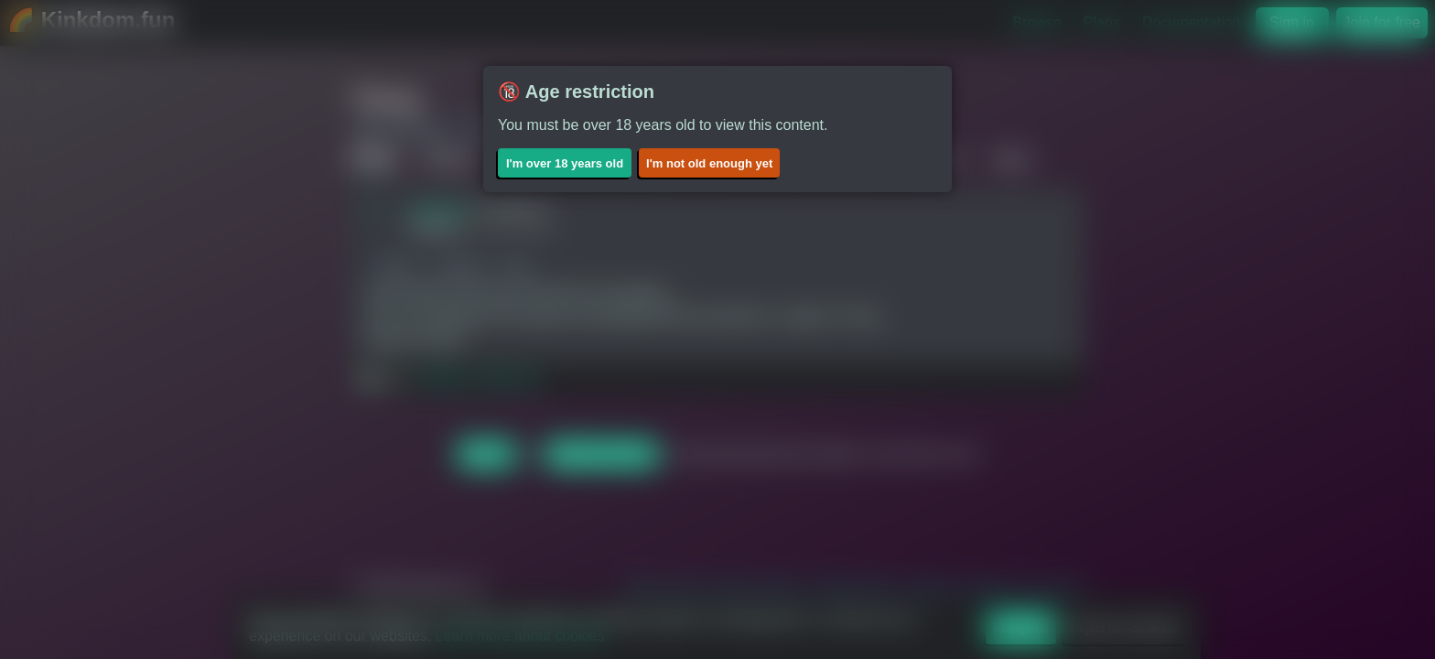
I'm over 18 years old (564, 163)
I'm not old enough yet (709, 163)
